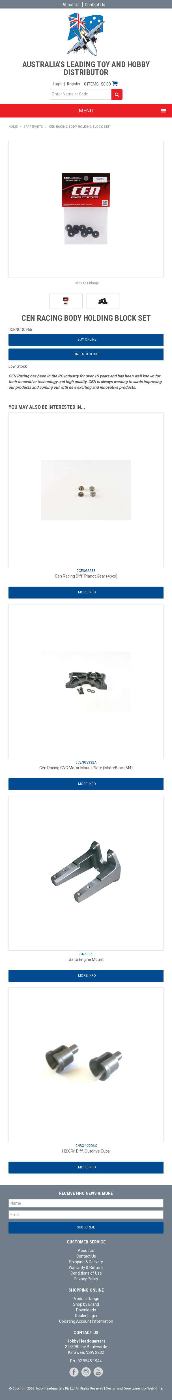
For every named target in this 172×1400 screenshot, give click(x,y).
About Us (71, 4)
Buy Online (87, 339)
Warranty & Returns (86, 1267)
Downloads (86, 1310)
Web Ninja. (155, 1388)
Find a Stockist (87, 354)
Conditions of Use (86, 1273)
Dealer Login (86, 1315)
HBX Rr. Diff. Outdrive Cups (86, 1151)
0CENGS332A (86, 762)
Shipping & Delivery (86, 1262)
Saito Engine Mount (86, 959)
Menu (86, 111)
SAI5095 (86, 954)
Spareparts (33, 127)
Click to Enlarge (87, 283)
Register (73, 84)
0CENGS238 (86, 571)
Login (57, 84)
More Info (87, 592)
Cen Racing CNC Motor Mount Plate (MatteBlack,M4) (86, 768)
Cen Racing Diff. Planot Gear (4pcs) (86, 576)
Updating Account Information (86, 1321)
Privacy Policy (86, 1279)
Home (13, 127)
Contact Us (95, 4)
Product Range (86, 1298)
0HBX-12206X (86, 1146)
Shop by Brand (86, 1304)
